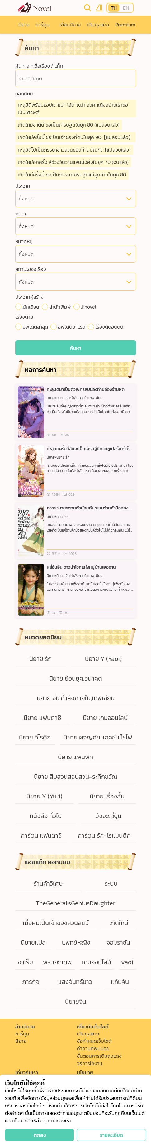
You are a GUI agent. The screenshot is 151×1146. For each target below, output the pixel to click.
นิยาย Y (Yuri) (44, 796)
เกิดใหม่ (118, 922)
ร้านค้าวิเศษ (48, 883)
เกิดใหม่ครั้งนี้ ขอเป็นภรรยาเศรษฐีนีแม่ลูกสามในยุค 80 (72, 174)
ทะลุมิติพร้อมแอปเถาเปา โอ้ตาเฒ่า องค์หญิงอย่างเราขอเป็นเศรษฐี (73, 108)
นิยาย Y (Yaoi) (103, 658)
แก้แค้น (120, 981)
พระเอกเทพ (57, 962)
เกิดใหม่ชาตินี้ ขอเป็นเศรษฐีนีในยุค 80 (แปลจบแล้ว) (69, 124)
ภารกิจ (30, 981)
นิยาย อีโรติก (35, 737)
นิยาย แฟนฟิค (75, 757)
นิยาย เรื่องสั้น (107, 796)
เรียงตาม (24, 316)
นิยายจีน (75, 1001)
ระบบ (111, 883)
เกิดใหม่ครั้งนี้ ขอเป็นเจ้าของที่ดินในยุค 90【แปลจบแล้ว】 (75, 137)
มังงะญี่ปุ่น (108, 816)
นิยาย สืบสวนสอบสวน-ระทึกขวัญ (75, 776)
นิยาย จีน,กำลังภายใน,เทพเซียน (76, 698)
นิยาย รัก (40, 658)
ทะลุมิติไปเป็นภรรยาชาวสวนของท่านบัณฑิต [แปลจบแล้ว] (74, 149)
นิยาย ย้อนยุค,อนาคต (75, 678)
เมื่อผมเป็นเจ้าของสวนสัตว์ (56, 922)
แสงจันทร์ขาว (75, 981)
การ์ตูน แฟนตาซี (41, 835)
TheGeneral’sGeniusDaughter (75, 903)
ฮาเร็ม (25, 962)
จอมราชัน (118, 942)
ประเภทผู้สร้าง (29, 297)
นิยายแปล (33, 942)
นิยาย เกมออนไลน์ (105, 717)
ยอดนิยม (24, 93)
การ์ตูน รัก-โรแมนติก (104, 835)
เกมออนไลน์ (96, 962)
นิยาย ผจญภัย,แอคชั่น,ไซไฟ (98, 737)
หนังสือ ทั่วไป (46, 816)
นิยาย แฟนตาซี (42, 717)
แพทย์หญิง (76, 942)
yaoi (127, 962)
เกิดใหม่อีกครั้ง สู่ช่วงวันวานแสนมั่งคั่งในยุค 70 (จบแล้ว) (73, 162)
